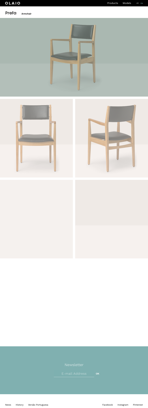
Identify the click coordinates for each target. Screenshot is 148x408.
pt (138, 3)
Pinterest (138, 404)
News (8, 404)
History (19, 404)
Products (112, 3)
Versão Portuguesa (38, 404)
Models (127, 3)
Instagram (122, 404)
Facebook (107, 404)
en (142, 3)
